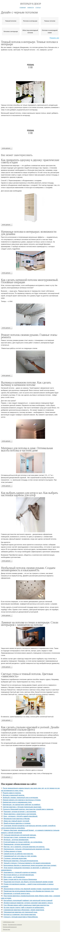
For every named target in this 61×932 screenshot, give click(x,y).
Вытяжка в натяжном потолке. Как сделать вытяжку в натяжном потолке (26, 384)
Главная (23, 7)
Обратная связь (6, 929)
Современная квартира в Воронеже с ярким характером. (24, 910)
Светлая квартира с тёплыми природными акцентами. (22, 807)
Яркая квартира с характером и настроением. (20, 814)
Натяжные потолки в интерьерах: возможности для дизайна (28, 233)
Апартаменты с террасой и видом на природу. (20, 872)
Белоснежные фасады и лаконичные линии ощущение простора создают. (30, 865)
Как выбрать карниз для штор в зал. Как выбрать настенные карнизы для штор (29, 494)
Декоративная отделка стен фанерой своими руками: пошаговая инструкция (31, 889)
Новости (30, 7)
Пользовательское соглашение (15, 924)
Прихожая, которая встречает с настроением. (20, 811)
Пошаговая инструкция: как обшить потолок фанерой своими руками (28, 882)
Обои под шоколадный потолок (30, 31)
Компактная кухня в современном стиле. (17, 802)
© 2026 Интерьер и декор (8, 922)
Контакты (5, 924)
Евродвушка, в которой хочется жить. (17, 893)
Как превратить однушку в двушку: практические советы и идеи (30, 161)
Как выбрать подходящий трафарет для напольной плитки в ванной (28, 900)
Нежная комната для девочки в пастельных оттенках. (22, 800)
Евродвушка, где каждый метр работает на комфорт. (22, 804)
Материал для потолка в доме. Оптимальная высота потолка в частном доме (27, 449)
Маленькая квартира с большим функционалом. (21, 861)
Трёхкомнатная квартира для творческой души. (21, 912)
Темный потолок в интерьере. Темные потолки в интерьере (29, 43)
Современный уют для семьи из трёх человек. (20, 856)
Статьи (38, 7)
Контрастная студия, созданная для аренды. (20, 837)
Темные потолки (49, 21)
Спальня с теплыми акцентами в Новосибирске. (21, 917)
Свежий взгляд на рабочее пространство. (18, 854)
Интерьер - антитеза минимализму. (16, 839)
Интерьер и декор (30, 3)
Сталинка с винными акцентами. (15, 858)
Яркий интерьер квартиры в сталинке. (17, 823)
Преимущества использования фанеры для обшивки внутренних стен (29, 891)
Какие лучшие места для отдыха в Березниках (20, 879)
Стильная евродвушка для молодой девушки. (20, 835)
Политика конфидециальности (10, 927)
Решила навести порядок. (12, 793)
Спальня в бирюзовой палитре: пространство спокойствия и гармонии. (28, 809)
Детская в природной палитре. (14, 795)
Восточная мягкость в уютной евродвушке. (19, 875)
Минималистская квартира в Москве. (17, 818)
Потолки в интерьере (11, 31)
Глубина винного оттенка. (13, 851)
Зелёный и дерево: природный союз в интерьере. (20, 797)
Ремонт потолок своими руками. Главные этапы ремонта (29, 336)
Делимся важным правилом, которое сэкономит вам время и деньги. (28, 903)
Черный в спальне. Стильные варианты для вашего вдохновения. (27, 863)
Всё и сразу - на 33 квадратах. (14, 877)
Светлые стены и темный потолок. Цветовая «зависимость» (27, 675)
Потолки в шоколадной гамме (49, 31)
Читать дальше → (7, 148)
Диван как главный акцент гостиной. (16, 821)
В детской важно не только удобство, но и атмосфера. (23, 842)
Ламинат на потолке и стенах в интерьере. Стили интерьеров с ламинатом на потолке (29, 623)
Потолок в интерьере (30, 21)
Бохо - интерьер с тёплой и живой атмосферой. (21, 816)
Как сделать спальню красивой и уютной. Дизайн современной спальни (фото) (30, 728)
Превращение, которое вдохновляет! (17, 844)
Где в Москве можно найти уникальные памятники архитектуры (26, 905)
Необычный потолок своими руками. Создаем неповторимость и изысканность (28, 569)
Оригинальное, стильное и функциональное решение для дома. (27, 849)
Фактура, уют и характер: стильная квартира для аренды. (24, 847)
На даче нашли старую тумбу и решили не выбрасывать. (24, 907)
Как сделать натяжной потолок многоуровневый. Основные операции (29, 281)
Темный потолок (10, 21)
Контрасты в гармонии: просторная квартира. (20, 914)
